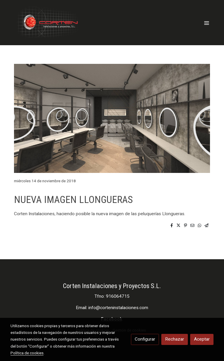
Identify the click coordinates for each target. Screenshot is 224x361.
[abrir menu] (206, 23)
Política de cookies (26, 353)
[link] (48, 22)
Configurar (145, 339)
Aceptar (202, 339)
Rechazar (174, 339)
